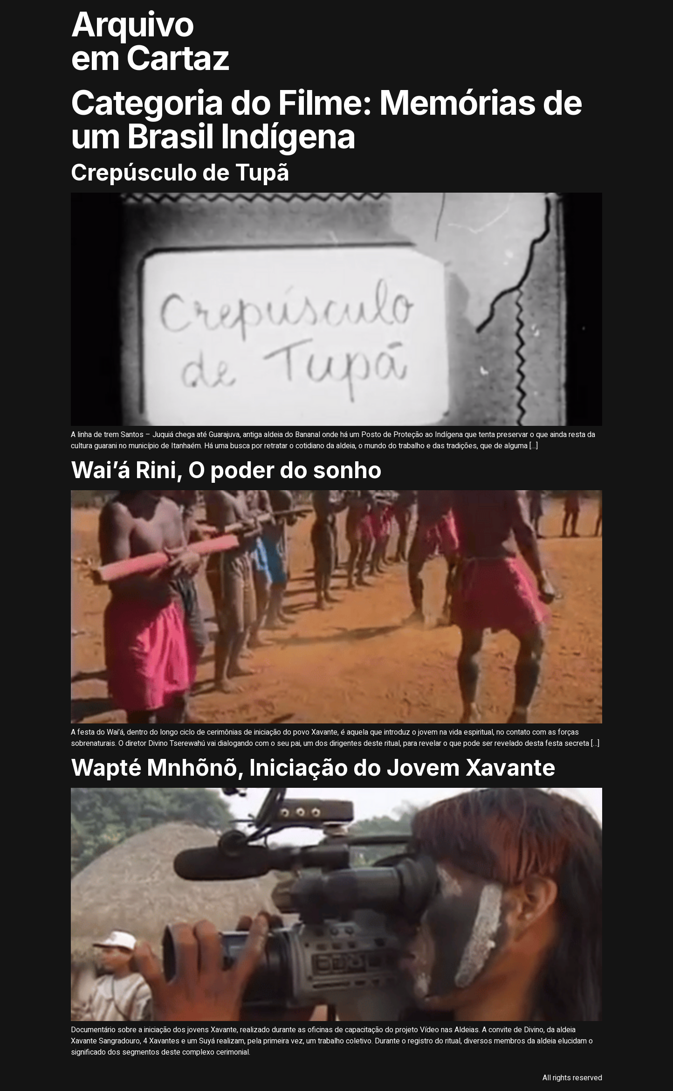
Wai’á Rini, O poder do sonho (229, 470)
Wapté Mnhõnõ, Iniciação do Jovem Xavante (316, 767)
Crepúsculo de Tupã (180, 172)
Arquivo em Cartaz (150, 41)
